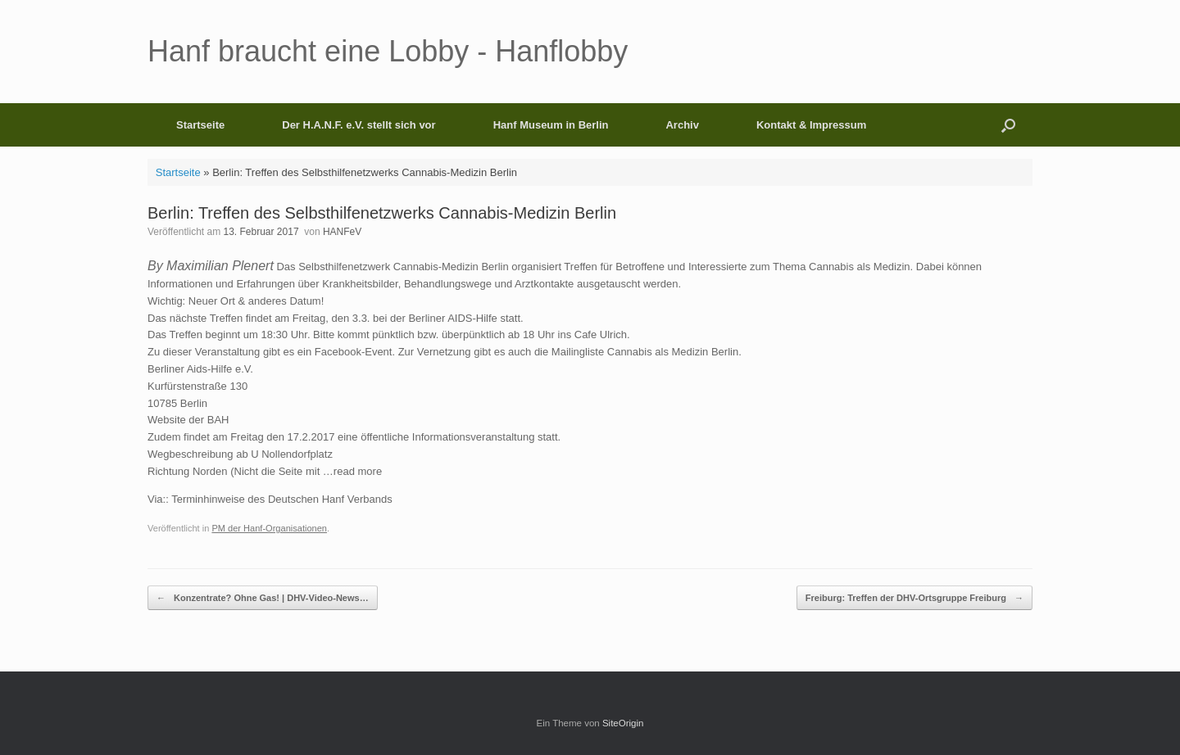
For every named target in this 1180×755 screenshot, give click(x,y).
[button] (1008, 125)
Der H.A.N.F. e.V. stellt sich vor (358, 125)
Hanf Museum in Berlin (551, 125)
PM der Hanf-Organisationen (269, 528)
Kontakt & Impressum (811, 125)
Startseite (200, 125)
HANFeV (342, 231)
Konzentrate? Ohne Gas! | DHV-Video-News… (263, 598)
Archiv (681, 125)
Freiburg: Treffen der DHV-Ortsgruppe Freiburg (914, 598)
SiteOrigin (623, 723)
